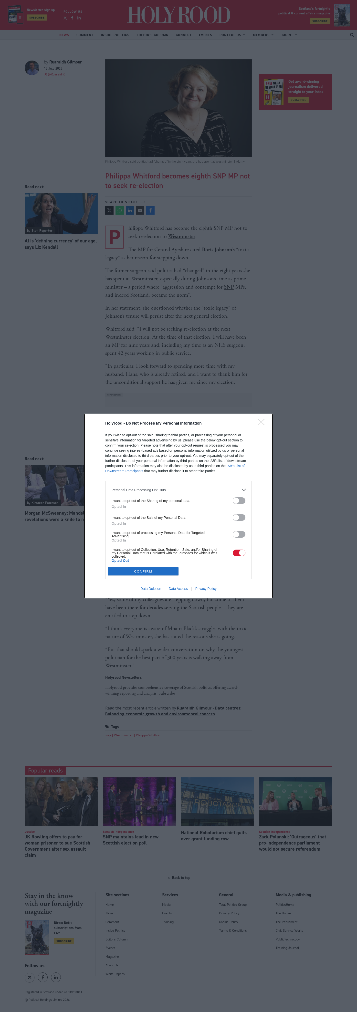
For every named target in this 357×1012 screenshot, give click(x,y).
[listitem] (178, 489)
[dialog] (178, 506)
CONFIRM (143, 571)
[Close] (263, 423)
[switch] (239, 500)
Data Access (178, 589)
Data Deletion (150, 589)
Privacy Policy (206, 589)
